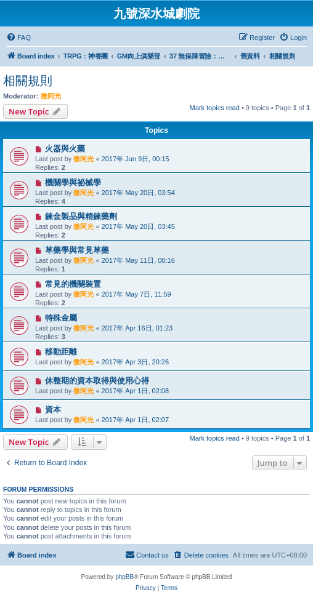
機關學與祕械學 (73, 182)
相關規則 (27, 80)
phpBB (124, 577)
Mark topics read (215, 107)
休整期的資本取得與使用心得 (97, 380)
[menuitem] (18, 37)
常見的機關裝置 (73, 284)
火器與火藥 (65, 148)
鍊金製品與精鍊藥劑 (81, 216)
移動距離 (61, 351)
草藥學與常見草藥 (77, 250)
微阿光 (51, 96)
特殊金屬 (61, 317)
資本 (53, 409)
